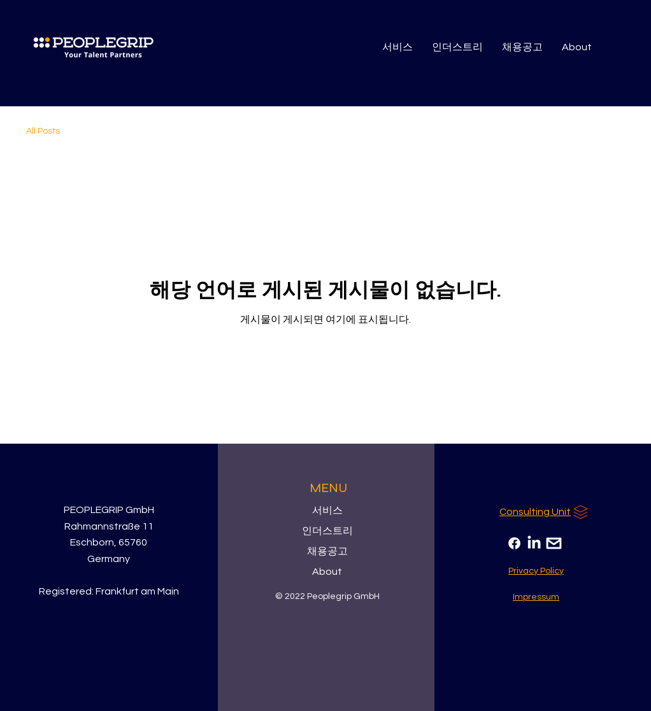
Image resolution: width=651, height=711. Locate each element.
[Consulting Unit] (545, 511)
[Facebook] (514, 543)
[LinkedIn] (534, 543)
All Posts (43, 131)
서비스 (327, 510)
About (327, 572)
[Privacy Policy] (536, 571)
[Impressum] (536, 597)
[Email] (554, 543)
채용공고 (327, 551)
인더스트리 (327, 531)
